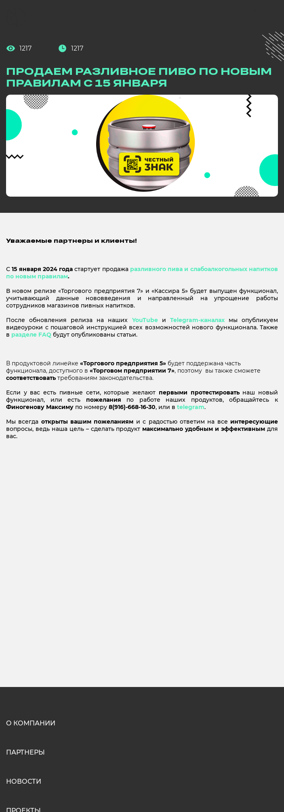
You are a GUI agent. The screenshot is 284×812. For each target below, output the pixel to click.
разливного (148, 269)
